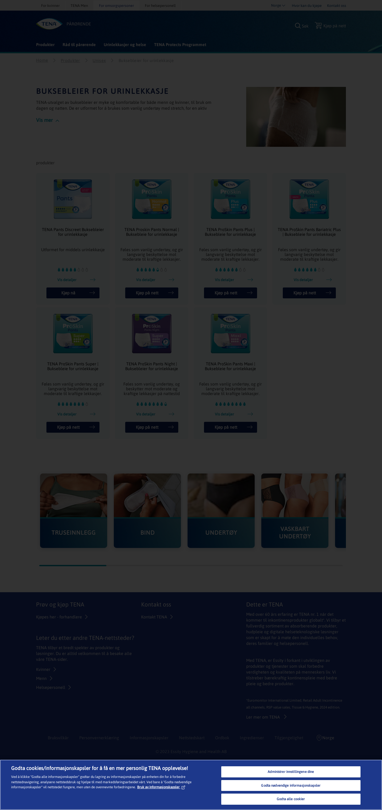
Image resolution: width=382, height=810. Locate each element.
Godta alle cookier (291, 799)
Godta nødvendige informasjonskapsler (290, 785)
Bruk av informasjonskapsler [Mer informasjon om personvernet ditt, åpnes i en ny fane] (161, 787)
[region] (191, 785)
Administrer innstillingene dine (291, 772)
